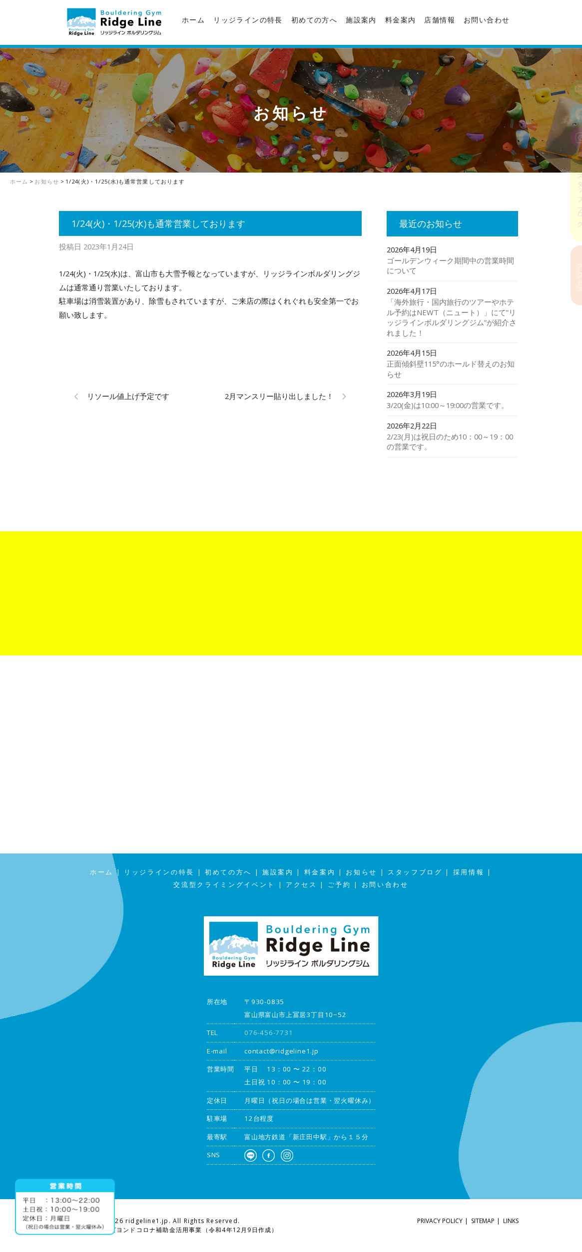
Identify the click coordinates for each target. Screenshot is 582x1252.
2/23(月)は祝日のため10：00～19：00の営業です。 (450, 441)
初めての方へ (314, 19)
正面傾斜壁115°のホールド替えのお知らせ (451, 369)
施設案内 (361, 19)
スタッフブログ (572, 196)
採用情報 (469, 872)
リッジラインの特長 (248, 19)
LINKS (511, 1221)
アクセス (572, 275)
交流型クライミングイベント (224, 884)
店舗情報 (439, 19)
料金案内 (400, 19)
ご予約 (339, 884)
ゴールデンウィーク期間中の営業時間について (450, 265)
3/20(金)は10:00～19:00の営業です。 (448, 405)
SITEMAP (483, 1221)
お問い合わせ (487, 19)
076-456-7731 (268, 1032)
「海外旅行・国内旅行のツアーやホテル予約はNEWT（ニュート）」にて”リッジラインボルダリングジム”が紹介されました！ (452, 317)
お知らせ (361, 872)
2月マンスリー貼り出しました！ (279, 396)
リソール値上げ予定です (128, 396)
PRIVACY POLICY (440, 1221)
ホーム (193, 19)
